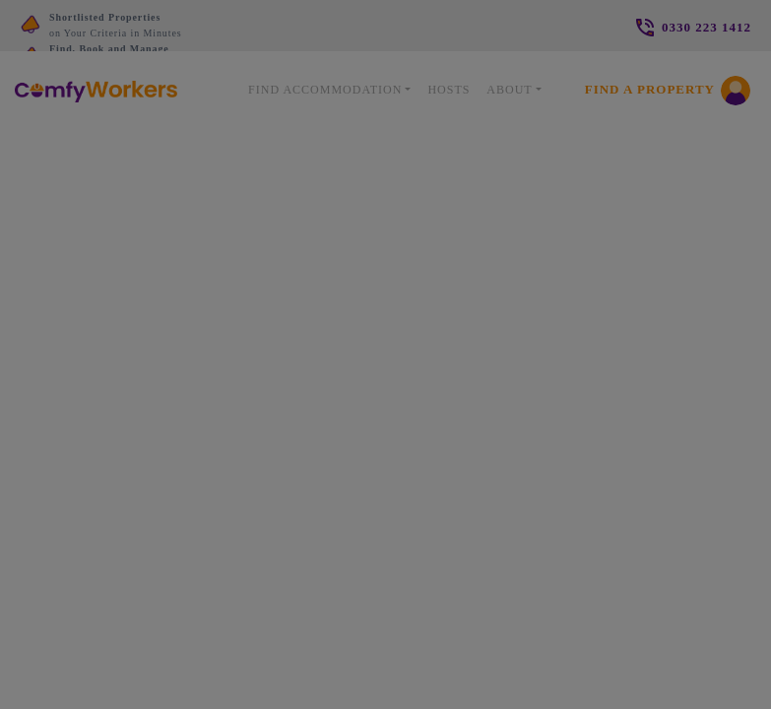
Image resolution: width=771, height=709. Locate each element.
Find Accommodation (325, 90)
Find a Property (650, 89)
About (509, 90)
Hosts (448, 90)
